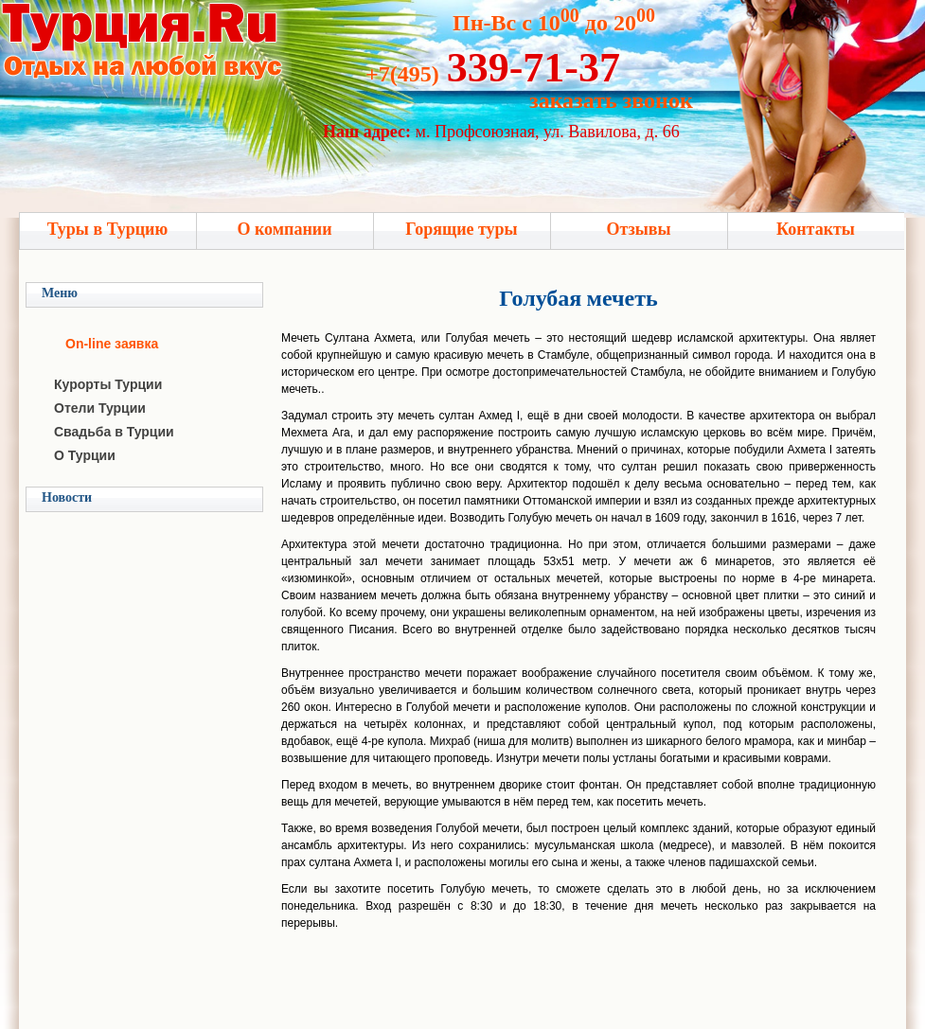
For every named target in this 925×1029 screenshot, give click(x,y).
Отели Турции (100, 408)
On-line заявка (111, 343)
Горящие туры (461, 229)
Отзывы (638, 229)
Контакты (815, 229)
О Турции (85, 455)
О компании (284, 229)
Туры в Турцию (108, 229)
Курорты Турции (108, 384)
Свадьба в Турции (114, 431)
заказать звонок (611, 100)
